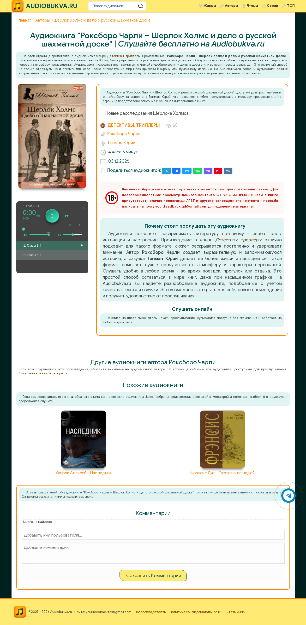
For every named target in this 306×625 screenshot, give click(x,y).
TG (166, 171)
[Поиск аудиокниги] (117, 6)
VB (208, 171)
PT (218, 171)
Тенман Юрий (121, 142)
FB (176, 171)
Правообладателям (151, 612)
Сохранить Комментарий (153, 575)
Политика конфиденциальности (195, 612)
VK (228, 171)
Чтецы (252, 6)
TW (186, 171)
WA (197, 171)
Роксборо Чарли (124, 133)
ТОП (291, 6)
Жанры (210, 6)
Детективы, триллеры (123, 56)
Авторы (231, 6)
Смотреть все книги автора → (43, 373)
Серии (272, 6)
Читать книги (235, 612)
